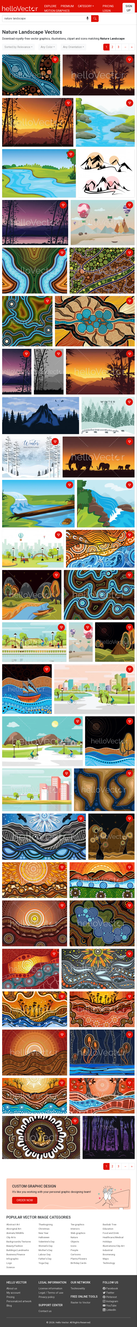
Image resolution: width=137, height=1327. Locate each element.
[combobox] (18, 47)
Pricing (108, 6)
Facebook (110, 1288)
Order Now (25, 1200)
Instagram (110, 1301)
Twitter (108, 1292)
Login (107, 10)
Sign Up (129, 8)
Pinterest (110, 1297)
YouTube (109, 1305)
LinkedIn (109, 1309)
